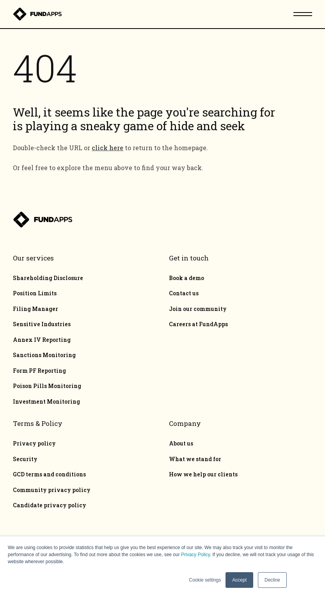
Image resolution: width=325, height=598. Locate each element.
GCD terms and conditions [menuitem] (49, 474)
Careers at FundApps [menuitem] (198, 324)
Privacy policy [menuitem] (34, 443)
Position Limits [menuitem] (35, 293)
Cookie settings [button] (205, 580)
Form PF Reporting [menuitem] (39, 370)
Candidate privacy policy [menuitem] (49, 505)
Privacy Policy (195, 554)
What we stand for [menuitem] (195, 459)
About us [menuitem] (181, 443)
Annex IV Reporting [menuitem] (42, 339)
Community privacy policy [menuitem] (52, 490)
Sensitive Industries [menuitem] (42, 324)
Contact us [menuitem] (184, 293)
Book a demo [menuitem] (186, 278)
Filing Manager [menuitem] (35, 308)
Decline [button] (272, 580)
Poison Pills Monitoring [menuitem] (47, 386)
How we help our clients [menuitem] (203, 474)
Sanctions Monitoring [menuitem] (44, 355)
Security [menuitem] (25, 459)
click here (107, 148)
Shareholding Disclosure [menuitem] (48, 278)
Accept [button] (239, 580)
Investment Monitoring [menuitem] (46, 401)
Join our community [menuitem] (198, 308)
